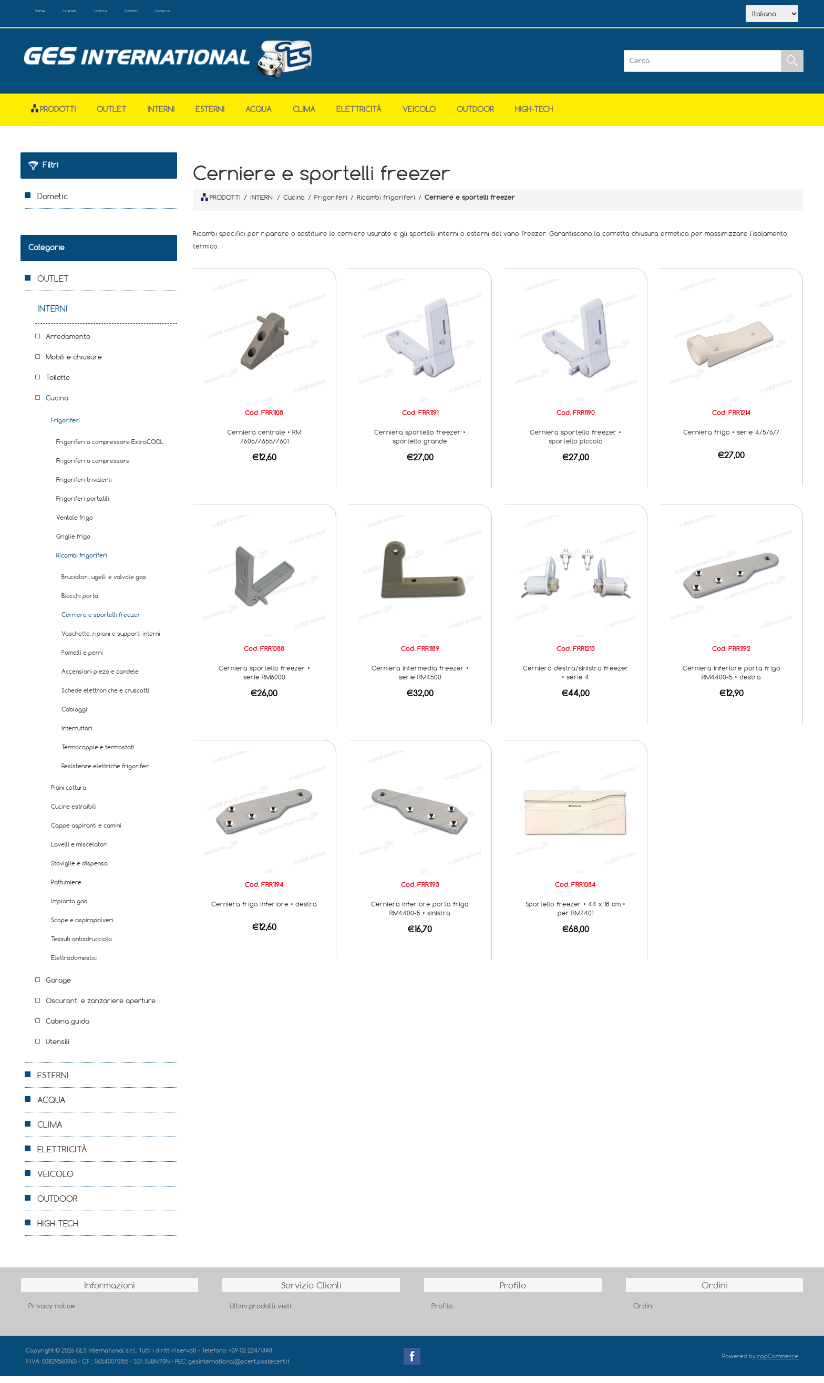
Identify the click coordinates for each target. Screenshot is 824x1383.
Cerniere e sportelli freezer (100, 621)
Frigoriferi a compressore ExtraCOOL (109, 448)
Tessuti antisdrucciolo (81, 945)
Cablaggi (74, 716)
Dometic (52, 203)
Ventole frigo (74, 524)
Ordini (643, 1312)
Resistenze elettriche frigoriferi (105, 773)
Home (51, 15)
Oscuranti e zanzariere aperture (101, 1007)
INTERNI (160, 116)
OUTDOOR (475, 116)
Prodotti (53, 116)
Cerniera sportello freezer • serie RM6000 (264, 679)
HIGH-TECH (534, 116)
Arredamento (68, 343)
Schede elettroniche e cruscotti (105, 697)
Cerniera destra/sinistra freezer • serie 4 (576, 679)
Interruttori (76, 735)
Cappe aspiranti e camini (86, 832)
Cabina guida (67, 1028)
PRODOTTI (221, 204)
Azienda (97, 15)
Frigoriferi (65, 427)
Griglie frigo (73, 543)
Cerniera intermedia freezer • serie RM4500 (420, 679)
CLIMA (304, 116)
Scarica (147, 15)
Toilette (58, 384)
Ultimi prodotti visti (260, 1312)
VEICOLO (419, 116)
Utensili (57, 1048)
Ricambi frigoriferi (81, 562)
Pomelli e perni (82, 659)
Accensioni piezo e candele (100, 678)
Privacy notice (51, 1312)
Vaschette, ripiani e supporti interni (110, 640)
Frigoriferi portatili (82, 505)
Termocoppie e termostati (98, 754)
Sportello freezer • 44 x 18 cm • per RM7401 (575, 915)
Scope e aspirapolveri (82, 927)
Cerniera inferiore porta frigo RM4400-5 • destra (731, 679)
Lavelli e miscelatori (79, 851)
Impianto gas (69, 908)
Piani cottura (68, 794)
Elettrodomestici (74, 964)
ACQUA (258, 116)
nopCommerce (777, 1363)
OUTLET (111, 116)
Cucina (57, 404)
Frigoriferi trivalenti (84, 486)
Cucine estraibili (74, 813)
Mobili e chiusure (74, 363)
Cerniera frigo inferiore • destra (264, 910)
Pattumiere (66, 889)
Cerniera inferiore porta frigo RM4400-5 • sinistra (420, 915)
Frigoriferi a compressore (93, 467)
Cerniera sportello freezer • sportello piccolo (575, 443)
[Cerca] (702, 68)
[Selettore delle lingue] (772, 17)
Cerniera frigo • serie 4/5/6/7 (731, 439)
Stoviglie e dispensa (79, 870)
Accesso (243, 15)
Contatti (196, 15)
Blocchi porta (79, 602)
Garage (58, 987)
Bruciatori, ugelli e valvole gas (103, 583)
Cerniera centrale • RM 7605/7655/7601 (264, 443)
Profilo (441, 1312)
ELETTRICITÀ (359, 116)
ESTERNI (209, 116)
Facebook (412, 1363)
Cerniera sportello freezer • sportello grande (420, 443)
